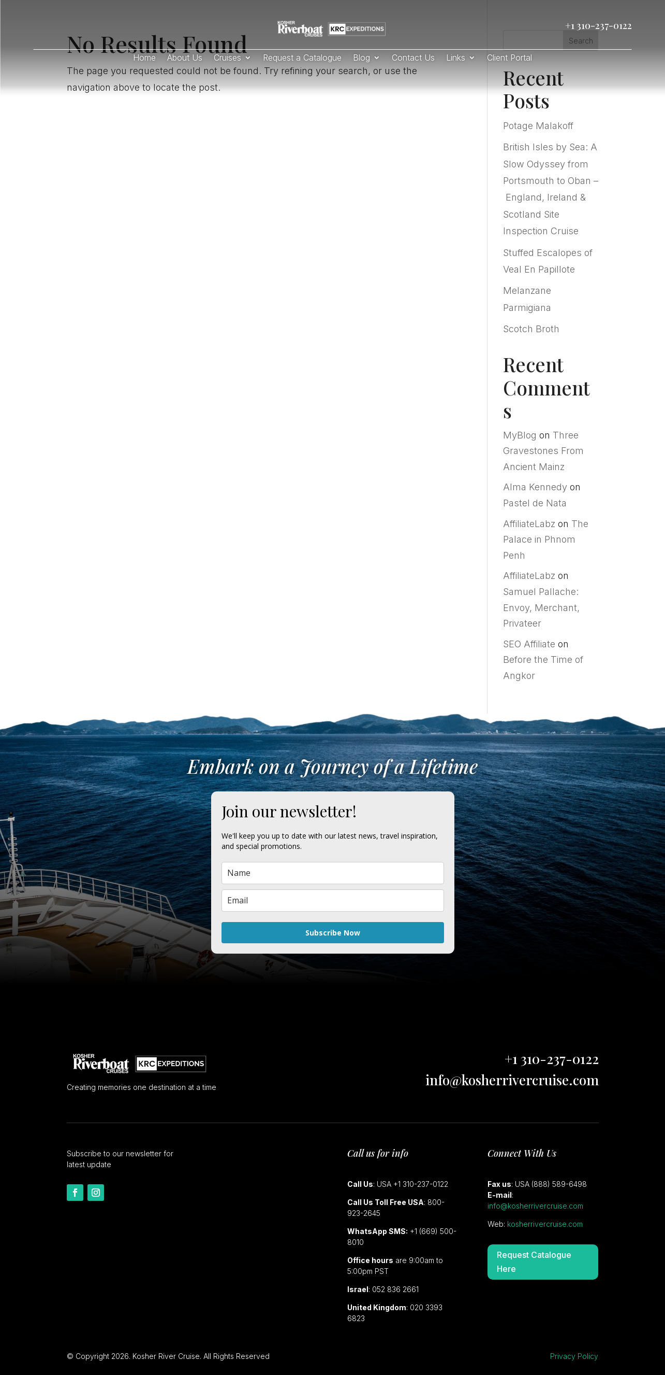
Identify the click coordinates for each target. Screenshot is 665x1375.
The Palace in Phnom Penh (545, 539)
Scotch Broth (531, 328)
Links (455, 58)
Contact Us (413, 58)
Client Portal (509, 58)
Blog (361, 58)
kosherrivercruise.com (545, 1224)
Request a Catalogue (302, 58)
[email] (332, 900)
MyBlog (520, 435)
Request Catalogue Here (534, 1262)
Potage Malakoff (538, 125)
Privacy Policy (574, 1356)
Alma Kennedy (535, 486)
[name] (332, 873)
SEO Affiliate (529, 644)
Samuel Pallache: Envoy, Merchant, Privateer (541, 607)
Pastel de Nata (535, 503)
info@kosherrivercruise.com (512, 1080)
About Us (184, 58)
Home (144, 58)
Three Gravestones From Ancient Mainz (543, 451)
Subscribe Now (332, 933)
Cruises (227, 58)
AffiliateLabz (529, 523)
